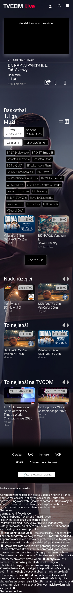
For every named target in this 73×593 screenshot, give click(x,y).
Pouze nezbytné (10, 516)
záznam (13, 143)
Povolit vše (24, 513)
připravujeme (35, 142)
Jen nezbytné (8, 513)
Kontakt (44, 454)
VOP (58, 454)
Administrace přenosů (43, 462)
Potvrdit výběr (43, 516)
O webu (17, 454)
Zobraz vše (36, 260)
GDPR (19, 462)
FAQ (30, 454)
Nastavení (6, 510)
